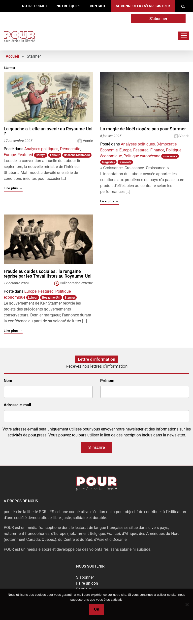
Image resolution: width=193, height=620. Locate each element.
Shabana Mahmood (77, 155)
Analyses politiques (41, 148)
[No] (186, 604)
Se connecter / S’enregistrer (143, 6)
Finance (157, 150)
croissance (170, 156)
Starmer (70, 297)
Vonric (88, 141)
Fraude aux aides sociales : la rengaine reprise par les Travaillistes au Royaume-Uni (48, 274)
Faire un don (87, 583)
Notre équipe (69, 6)
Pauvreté (125, 162)
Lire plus (13, 188)
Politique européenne (142, 156)
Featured (25, 154)
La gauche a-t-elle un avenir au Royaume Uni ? (48, 131)
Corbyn (40, 155)
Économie (109, 150)
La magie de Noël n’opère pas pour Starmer (143, 128)
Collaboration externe (76, 283)
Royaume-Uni (51, 297)
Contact (98, 6)
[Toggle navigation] (183, 35)
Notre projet (34, 6)
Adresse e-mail (17, 405)
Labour (55, 155)
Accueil (12, 56)
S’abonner (158, 18)
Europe (10, 154)
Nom (8, 380)
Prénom (107, 380)
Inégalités (108, 162)
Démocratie (70, 148)
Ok (96, 609)
